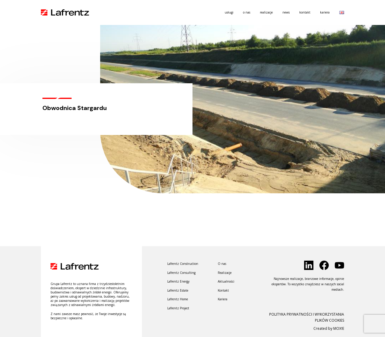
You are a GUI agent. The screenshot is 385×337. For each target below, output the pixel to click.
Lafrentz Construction (182, 264)
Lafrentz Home (177, 299)
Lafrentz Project (178, 308)
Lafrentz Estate (177, 290)
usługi (229, 12)
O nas (246, 12)
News (286, 12)
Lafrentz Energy (178, 281)
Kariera (325, 12)
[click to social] (308, 265)
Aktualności (226, 281)
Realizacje (266, 12)
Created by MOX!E (328, 328)
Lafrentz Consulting (181, 273)
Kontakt (304, 12)
